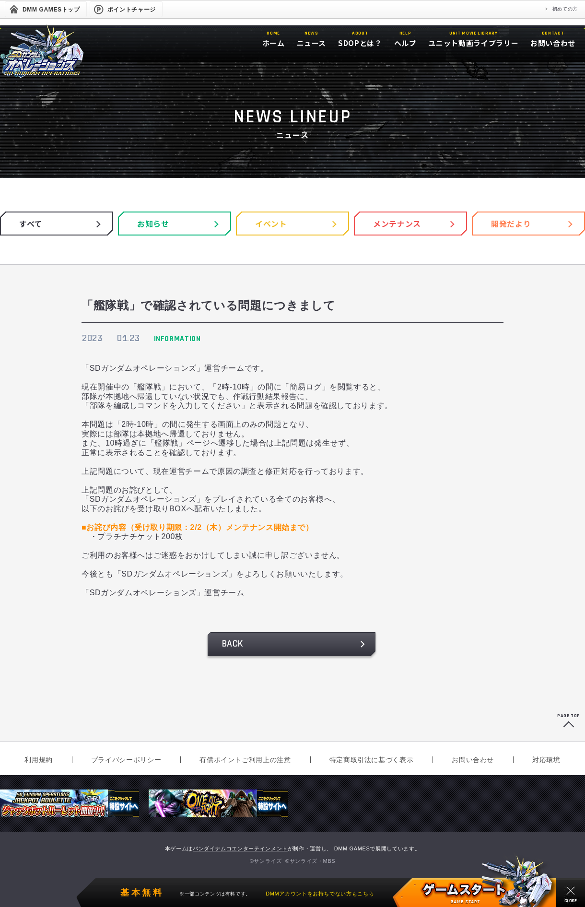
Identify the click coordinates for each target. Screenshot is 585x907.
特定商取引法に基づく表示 (371, 760)
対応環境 (546, 760)
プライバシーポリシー (126, 760)
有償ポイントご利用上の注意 (245, 760)
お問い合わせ (473, 760)
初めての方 (565, 9)
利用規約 (38, 760)
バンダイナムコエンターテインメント (240, 848)
